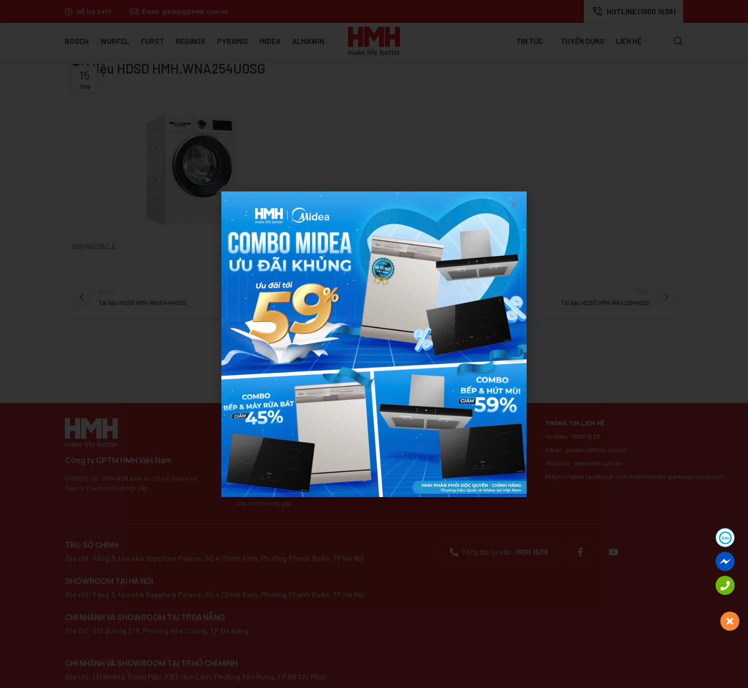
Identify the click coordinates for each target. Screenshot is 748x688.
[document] (374, 344)
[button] (513, 204)
